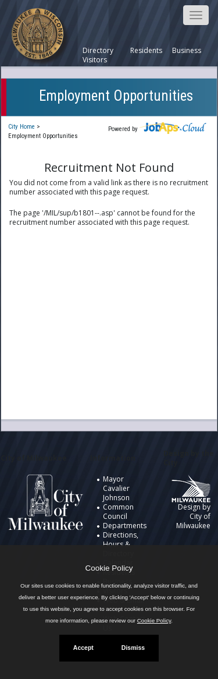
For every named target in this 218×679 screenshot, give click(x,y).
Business (186, 50)
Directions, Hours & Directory (120, 544)
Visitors (95, 60)
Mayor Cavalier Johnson (116, 488)
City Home (21, 126)
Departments (124, 526)
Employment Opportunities (116, 95)
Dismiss (133, 647)
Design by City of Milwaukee (190, 507)
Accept (83, 647)
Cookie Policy (109, 568)
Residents (146, 50)
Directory (98, 50)
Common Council (118, 511)
